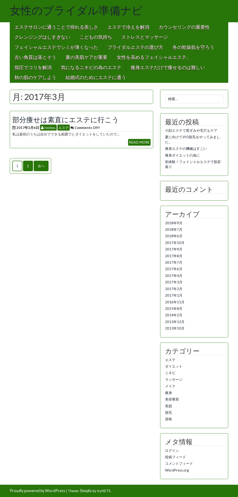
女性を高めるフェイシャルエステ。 (154, 57)
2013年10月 (175, 328)
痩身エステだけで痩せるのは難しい (168, 68)
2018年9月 (173, 223)
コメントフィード (179, 463)
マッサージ (173, 379)
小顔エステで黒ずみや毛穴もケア (191, 130)
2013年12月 (175, 322)
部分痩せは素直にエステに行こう (65, 119)
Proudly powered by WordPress (37, 490)
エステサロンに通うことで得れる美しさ (56, 27)
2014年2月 (173, 315)
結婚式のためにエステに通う (96, 77)
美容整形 (172, 399)
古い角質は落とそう (35, 57)
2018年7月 (173, 229)
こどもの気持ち (95, 37)
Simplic (86, 490)
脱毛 (168, 412)
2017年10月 (175, 242)
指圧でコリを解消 (33, 68)
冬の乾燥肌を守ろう (193, 47)
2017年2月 (173, 289)
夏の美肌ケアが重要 (86, 57)
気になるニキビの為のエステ (91, 68)
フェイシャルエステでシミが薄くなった (56, 47)
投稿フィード (175, 457)
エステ (63, 127)
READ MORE (139, 142)
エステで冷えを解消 (128, 27)
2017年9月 (173, 249)
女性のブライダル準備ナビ (76, 11)
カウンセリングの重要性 (184, 27)
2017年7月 (173, 262)
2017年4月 (173, 275)
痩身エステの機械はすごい (186, 148)
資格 (168, 419)
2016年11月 (175, 302)
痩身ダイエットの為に (182, 155)
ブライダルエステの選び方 (135, 47)
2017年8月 (173, 256)
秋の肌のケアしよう (35, 77)
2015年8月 (173, 308)
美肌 (168, 406)
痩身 (168, 393)
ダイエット (173, 366)
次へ (41, 166)
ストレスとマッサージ (144, 37)
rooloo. (48, 127)
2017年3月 (173, 282)
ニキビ (170, 373)
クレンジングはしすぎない (42, 37)
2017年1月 (173, 295)
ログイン (172, 450)
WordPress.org (177, 470)
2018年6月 (173, 236)
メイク (170, 386)
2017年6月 (173, 269)
